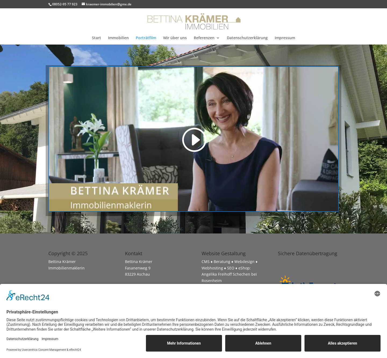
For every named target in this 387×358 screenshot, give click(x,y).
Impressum (285, 38)
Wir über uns (175, 38)
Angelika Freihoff (217, 274)
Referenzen (204, 38)
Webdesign (244, 261)
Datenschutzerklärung (247, 38)
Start (96, 38)
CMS (206, 261)
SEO (230, 268)
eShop (244, 268)
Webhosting (212, 268)
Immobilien (118, 38)
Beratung (222, 261)
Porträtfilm (146, 38)
